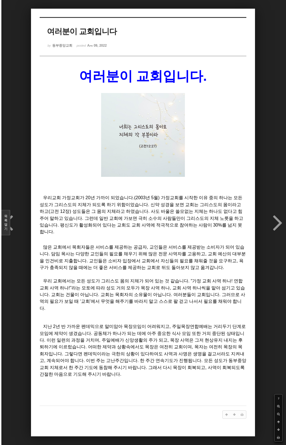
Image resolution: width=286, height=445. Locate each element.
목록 (6, 222)
